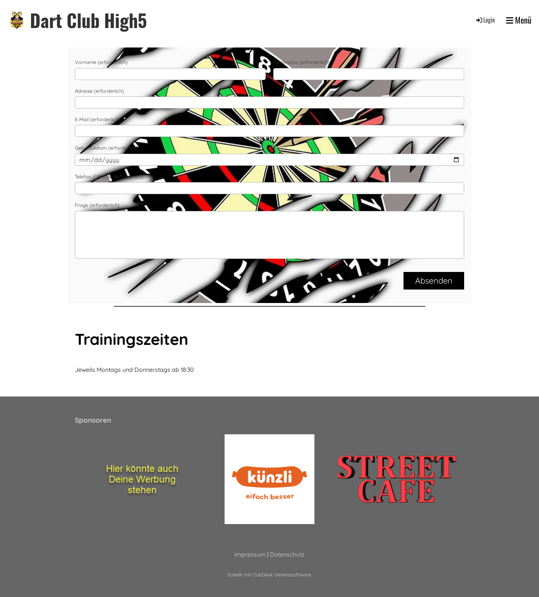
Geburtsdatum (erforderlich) (106, 148)
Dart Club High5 (88, 20)
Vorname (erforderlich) (101, 62)
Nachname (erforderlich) (301, 62)
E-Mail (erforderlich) (97, 119)
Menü (519, 20)
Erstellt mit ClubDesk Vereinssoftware (269, 575)
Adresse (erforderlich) (99, 91)
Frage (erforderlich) (97, 205)
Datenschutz (287, 554)
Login (485, 19)
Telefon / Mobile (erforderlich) (109, 177)
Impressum (250, 554)
